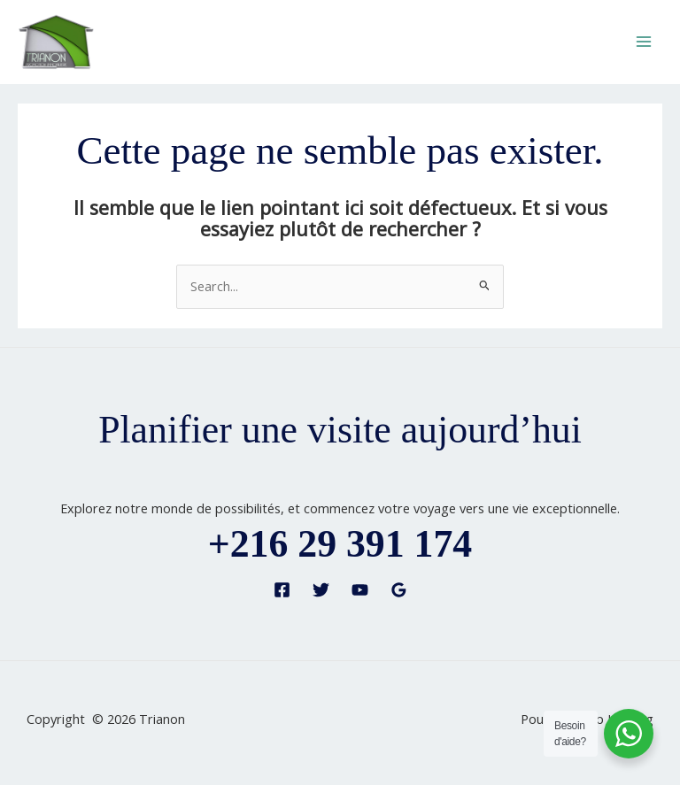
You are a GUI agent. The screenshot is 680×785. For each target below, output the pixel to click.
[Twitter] (321, 589)
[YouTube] (360, 589)
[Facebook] (282, 589)
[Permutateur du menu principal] (643, 41)
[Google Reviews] (398, 589)
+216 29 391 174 (340, 543)
